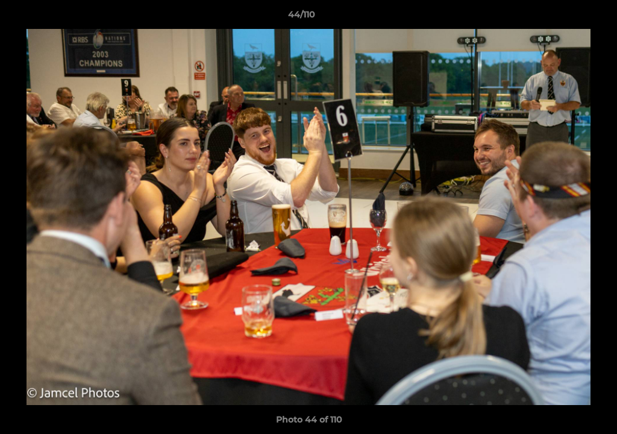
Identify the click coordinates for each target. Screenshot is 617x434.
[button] (566, 17)
